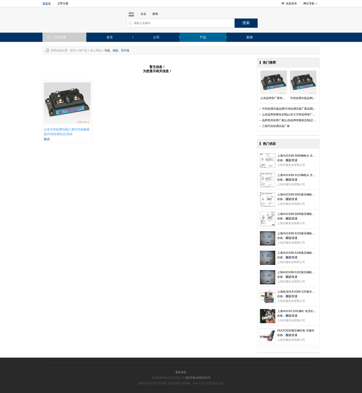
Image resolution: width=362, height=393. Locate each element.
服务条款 (181, 372)
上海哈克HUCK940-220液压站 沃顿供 (300, 291)
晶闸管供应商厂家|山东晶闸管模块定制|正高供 (290, 120)
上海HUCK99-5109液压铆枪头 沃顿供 (300, 252)
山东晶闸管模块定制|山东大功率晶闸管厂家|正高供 (293, 114)
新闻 (249, 37)
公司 (156, 37)
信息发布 (291, 3)
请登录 (46, 3)
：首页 (71, 50)
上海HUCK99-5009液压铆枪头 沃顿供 (300, 214)
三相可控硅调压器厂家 (276, 126)
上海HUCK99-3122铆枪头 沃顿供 (297, 175)
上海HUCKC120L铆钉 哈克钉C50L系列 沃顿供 (306, 311)
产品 (203, 37)
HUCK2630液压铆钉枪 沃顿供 (295, 330)
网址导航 (310, 3)
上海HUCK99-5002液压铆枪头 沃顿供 (300, 194)
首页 (109, 37)
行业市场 (59, 37)
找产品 (83, 50)
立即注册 (62, 3)
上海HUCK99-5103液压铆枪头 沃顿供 (300, 233)
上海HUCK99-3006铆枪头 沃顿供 (297, 155)
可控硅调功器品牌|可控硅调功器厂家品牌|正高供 (292, 108)
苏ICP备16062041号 (198, 377)
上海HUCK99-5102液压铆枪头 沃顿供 (300, 272)
